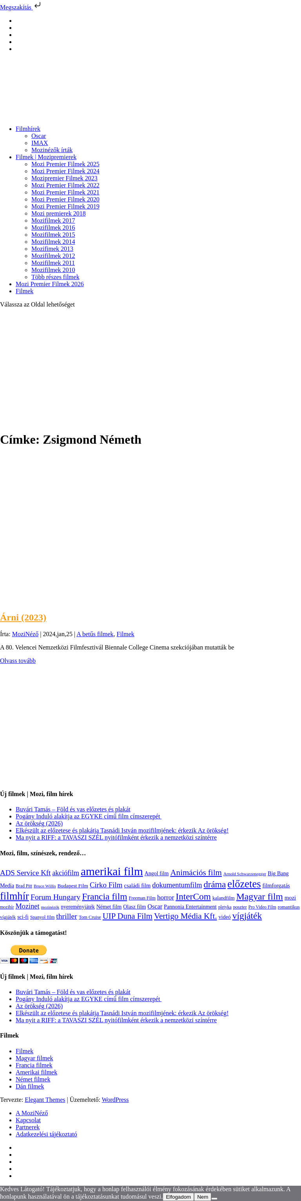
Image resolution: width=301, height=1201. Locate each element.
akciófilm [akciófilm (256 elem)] (65, 873)
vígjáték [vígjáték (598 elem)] (247, 916)
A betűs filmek (94, 634)
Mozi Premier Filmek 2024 (65, 171)
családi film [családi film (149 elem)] (137, 885)
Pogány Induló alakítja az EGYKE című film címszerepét (88, 816)
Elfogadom (178, 1197)
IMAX (39, 143)
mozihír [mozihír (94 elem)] (7, 907)
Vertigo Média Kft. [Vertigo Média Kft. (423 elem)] (185, 916)
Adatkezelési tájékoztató (46, 1134)
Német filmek (33, 1079)
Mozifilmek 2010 (53, 270)
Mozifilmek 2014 (53, 241)
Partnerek (28, 1127)
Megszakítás (21, 7)
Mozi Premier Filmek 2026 (50, 284)
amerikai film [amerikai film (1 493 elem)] (112, 871)
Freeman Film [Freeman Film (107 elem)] (142, 898)
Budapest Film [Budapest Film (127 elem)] (73, 886)
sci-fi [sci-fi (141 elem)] (23, 917)
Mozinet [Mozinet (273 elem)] (27, 906)
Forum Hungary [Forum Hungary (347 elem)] (55, 897)
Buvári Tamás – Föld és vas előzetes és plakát (73, 809)
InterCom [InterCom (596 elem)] (193, 896)
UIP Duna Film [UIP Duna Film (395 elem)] (127, 916)
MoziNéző (25, 634)
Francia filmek (34, 1065)
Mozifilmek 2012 (53, 255)
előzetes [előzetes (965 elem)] (244, 884)
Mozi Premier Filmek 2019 (65, 206)
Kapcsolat (28, 1120)
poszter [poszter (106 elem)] (240, 907)
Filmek (24, 291)
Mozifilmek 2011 (53, 262)
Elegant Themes (45, 1099)
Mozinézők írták (52, 150)
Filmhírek (28, 128)
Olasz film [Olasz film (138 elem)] (134, 907)
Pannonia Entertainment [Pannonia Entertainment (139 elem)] (190, 907)
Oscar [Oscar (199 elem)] (154, 906)
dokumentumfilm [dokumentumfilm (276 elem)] (177, 885)
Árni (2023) (23, 617)
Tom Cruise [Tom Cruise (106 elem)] (90, 917)
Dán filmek (30, 1086)
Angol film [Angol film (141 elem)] (157, 873)
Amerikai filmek (36, 1072)
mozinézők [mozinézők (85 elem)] (50, 907)
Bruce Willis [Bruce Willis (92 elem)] (45, 886)
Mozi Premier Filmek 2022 (65, 185)
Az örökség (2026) (39, 823)
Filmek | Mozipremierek (46, 157)
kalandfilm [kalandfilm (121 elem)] (223, 898)
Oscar (38, 135)
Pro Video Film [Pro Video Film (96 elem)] (262, 907)
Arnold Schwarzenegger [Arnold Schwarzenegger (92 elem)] (244, 873)
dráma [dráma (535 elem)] (215, 884)
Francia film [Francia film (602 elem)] (104, 896)
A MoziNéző (32, 1113)
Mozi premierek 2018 (58, 213)
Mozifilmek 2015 (53, 234)
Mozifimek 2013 (52, 248)
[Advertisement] (150, 369)
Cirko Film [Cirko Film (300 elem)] (106, 885)
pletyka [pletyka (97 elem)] (225, 907)
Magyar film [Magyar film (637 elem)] (259, 896)
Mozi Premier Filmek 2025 (65, 164)
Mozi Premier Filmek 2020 (65, 199)
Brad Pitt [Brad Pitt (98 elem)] (24, 886)
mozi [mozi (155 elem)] (290, 897)
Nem (202, 1197)
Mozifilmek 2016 (53, 227)
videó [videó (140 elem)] (225, 917)
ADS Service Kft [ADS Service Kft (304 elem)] (25, 873)
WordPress (115, 1099)
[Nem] (214, 1198)
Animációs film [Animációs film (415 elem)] (196, 872)
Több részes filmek (55, 277)
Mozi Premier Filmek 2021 (65, 192)
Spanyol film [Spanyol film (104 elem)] (42, 917)
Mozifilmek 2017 (53, 220)
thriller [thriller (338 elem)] (66, 916)
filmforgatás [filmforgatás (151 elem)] (276, 885)
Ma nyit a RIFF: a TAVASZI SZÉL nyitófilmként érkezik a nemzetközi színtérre (116, 837)
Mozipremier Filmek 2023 (64, 178)
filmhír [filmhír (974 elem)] (14, 896)
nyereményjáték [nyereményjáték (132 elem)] (77, 907)
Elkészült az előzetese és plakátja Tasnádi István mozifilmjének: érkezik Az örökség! (122, 830)
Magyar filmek (34, 1058)
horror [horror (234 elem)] (165, 897)
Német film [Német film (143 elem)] (109, 906)
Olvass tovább (18, 660)
